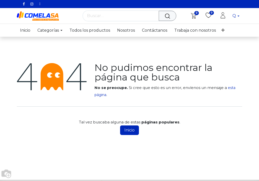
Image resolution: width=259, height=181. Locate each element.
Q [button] (234, 15)
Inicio (129, 130)
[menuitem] (27, 30)
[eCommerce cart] (193, 15)
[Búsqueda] (169, 16)
